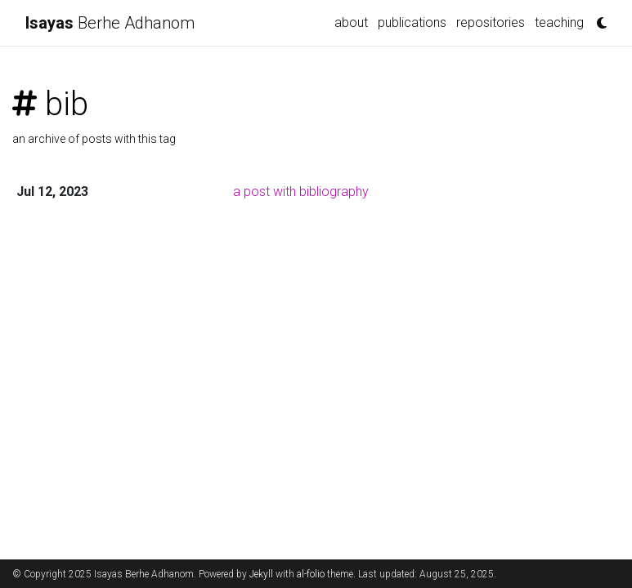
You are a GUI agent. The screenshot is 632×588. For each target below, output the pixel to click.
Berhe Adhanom (110, 23)
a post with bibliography (301, 191)
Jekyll (261, 574)
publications (412, 22)
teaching (559, 22)
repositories (490, 22)
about (351, 22)
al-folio (311, 574)
